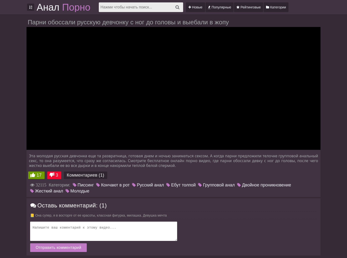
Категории (276, 7)
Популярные (219, 7)
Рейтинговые (248, 7)
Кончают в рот (113, 185)
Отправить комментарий (58, 247)
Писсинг (83, 185)
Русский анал (148, 185)
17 (39, 175)
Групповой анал (216, 185)
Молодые (77, 191)
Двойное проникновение (264, 185)
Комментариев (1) (85, 175)
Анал (63, 7)
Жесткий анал (46, 191)
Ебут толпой (181, 185)
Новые (195, 7)
